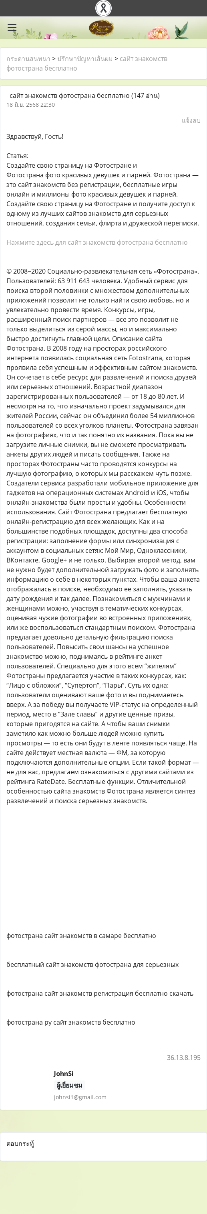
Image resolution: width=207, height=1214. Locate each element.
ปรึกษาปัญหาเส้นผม (85, 58)
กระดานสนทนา (28, 58)
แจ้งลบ (191, 120)
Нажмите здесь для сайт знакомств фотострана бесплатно (97, 242)
